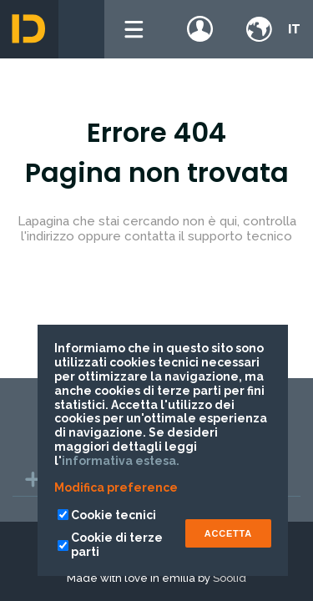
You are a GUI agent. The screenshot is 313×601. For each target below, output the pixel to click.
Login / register (200, 29)
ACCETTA (228, 533)
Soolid (229, 578)
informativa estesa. (120, 460)
